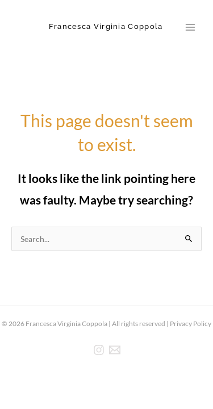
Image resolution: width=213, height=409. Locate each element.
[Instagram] (99, 350)
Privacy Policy (190, 323)
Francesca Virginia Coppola (106, 26)
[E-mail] (114, 350)
